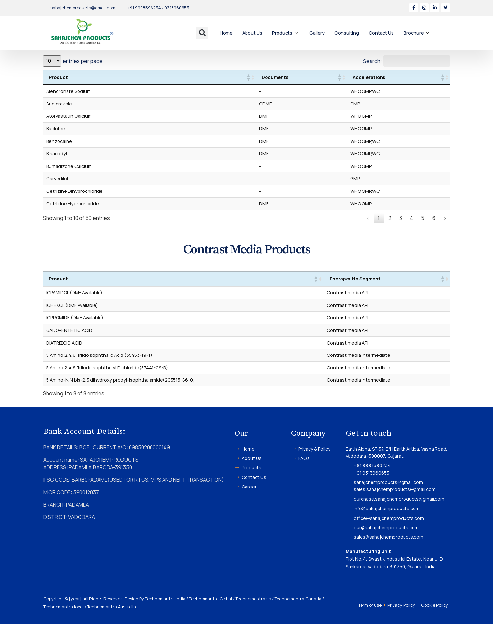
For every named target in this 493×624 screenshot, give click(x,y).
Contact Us (384, 32)
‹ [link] (368, 218)
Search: (372, 61)
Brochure (419, 33)
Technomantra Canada (298, 599)
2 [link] (390, 218)
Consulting (349, 32)
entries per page (83, 61)
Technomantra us (253, 599)
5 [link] (423, 218)
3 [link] (401, 218)
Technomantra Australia (111, 607)
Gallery (319, 32)
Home (226, 32)
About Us (253, 32)
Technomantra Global (210, 599)
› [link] (445, 218)
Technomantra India (165, 599)
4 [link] (412, 218)
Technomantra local (63, 607)
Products (286, 33)
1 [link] (379, 218)
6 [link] (434, 218)
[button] (202, 33)
